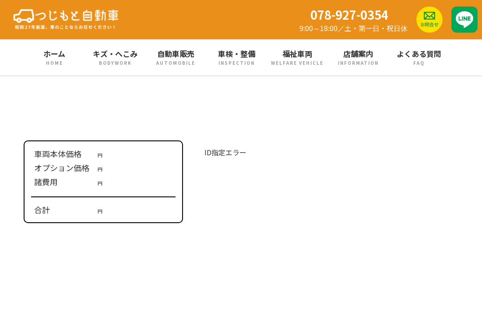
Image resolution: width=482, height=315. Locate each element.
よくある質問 (418, 57)
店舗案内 (358, 57)
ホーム (54, 57)
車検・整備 (236, 57)
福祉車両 (297, 57)
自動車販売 (175, 57)
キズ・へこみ (115, 57)
